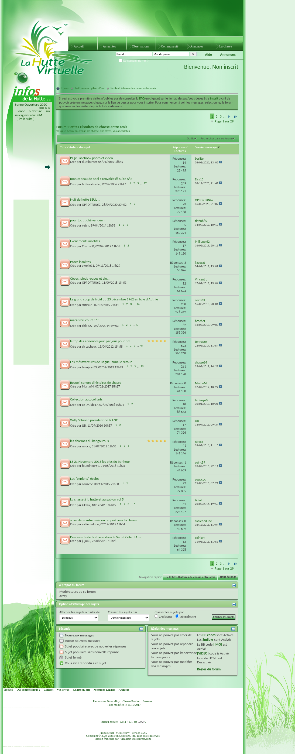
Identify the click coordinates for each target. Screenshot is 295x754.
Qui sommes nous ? (28, 689)
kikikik (86, 505)
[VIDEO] (203, 653)
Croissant (163, 616)
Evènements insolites (85, 241)
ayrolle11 (88, 266)
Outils (190, 138)
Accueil (79, 46)
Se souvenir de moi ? (134, 60)
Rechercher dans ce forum (216, 138)
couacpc (87, 484)
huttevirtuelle (91, 184)
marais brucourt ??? (84, 320)
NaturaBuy (113, 701)
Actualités (109, 46)
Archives (124, 689)
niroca (86, 446)
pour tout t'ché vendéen (87, 220)
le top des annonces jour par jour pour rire (100, 341)
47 (141, 345)
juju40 (86, 541)
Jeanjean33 (89, 367)
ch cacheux (89, 346)
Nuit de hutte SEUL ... (85, 199)
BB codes (209, 635)
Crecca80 (88, 246)
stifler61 (87, 305)
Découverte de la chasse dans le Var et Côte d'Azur (106, 537)
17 (145, 183)
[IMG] (217, 644)
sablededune (90, 524)
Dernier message (207, 147)
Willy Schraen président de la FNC (94, 420)
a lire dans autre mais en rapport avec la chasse (103, 520)
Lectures (180, 151)
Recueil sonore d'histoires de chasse (95, 383)
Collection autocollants (86, 399)
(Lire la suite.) (26, 119)
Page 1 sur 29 (224, 121)
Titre (63, 147)
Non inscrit (225, 66)
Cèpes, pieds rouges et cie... (89, 278)
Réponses (179, 147)
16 (137, 304)
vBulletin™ (123, 732)
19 (141, 366)
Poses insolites (80, 262)
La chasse (225, 46)
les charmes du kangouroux (89, 441)
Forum (65, 88)
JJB (84, 425)
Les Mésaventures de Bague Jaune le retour (101, 362)
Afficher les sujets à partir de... (80, 612)
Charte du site (81, 689)
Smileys (208, 640)
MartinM (88, 386)
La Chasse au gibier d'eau (90, 88)
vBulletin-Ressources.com (136, 738)
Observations (140, 46)
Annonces (196, 46)
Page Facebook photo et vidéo (91, 158)
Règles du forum (209, 669)
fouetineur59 (90, 466)
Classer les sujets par (122, 612)
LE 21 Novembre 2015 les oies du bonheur (100, 462)
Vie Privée (63, 689)
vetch (85, 225)
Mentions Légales (104, 689)
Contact (48, 689)
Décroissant (186, 616)
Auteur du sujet (79, 147)
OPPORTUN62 (91, 205)
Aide (208, 55)
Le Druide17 (90, 405)
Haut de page (228, 577)
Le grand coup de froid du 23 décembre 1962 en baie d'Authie (114, 299)
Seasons (147, 701)
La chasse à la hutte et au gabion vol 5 (97, 499)
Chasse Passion (131, 701)
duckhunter (89, 162)
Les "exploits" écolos (84, 479)
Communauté (170, 46)
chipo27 (87, 326)
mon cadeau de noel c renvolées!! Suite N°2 (101, 179)
